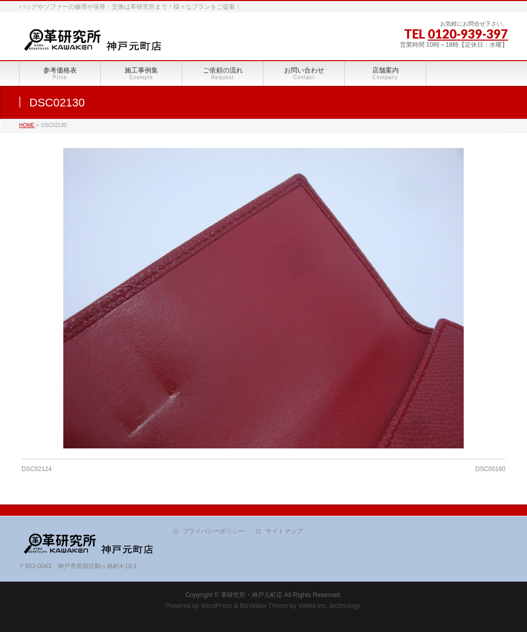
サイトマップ (284, 531)
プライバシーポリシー (213, 531)
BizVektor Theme (264, 605)
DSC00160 (491, 469)
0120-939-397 (468, 33)
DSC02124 (37, 469)
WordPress (216, 605)
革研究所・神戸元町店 (252, 595)
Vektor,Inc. (313, 605)
